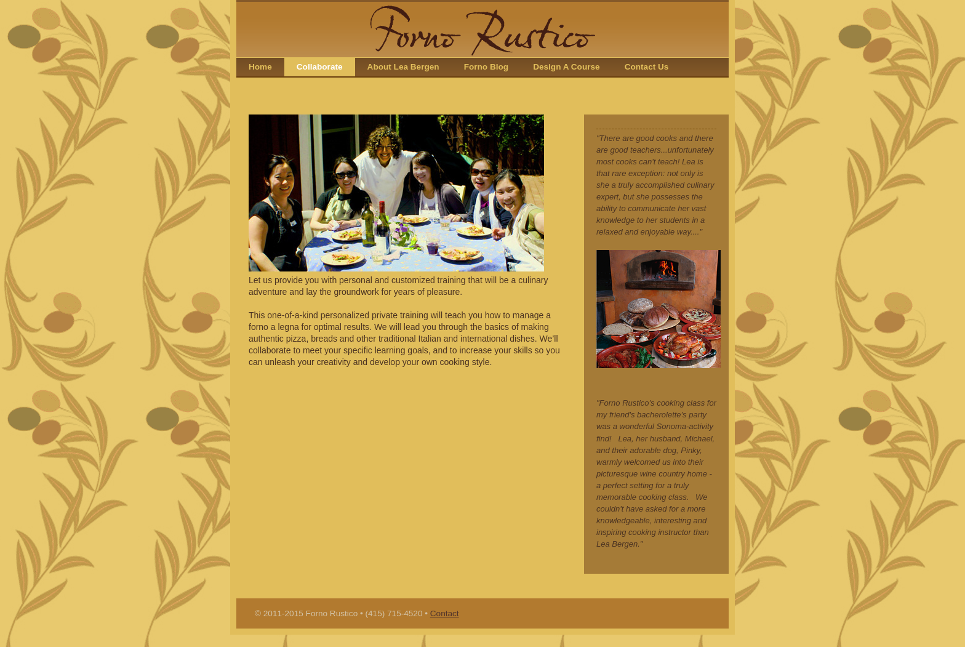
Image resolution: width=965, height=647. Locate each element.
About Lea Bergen (403, 66)
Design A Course (566, 66)
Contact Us (647, 66)
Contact (444, 613)
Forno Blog (486, 66)
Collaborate (320, 66)
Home (260, 66)
